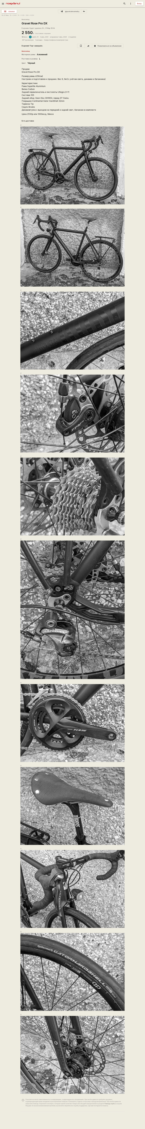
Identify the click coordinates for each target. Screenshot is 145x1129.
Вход (139, 4)
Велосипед (25, 19)
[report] (107, 46)
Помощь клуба (109, 1104)
